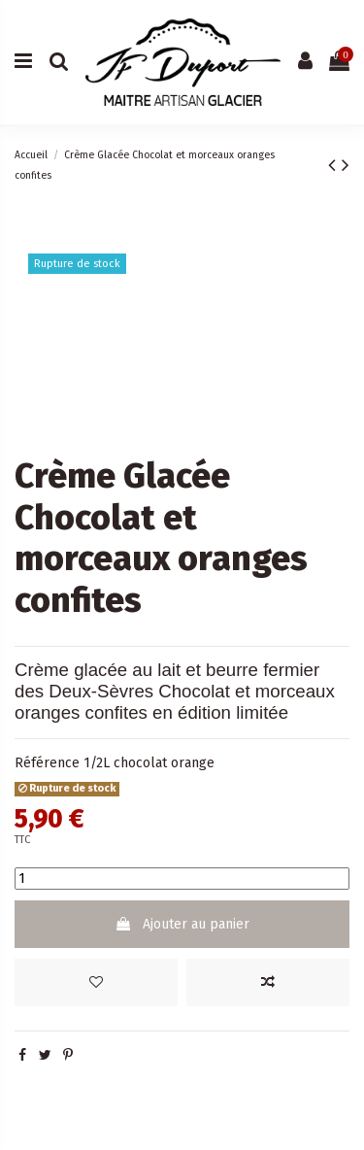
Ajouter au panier (182, 924)
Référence (47, 763)
